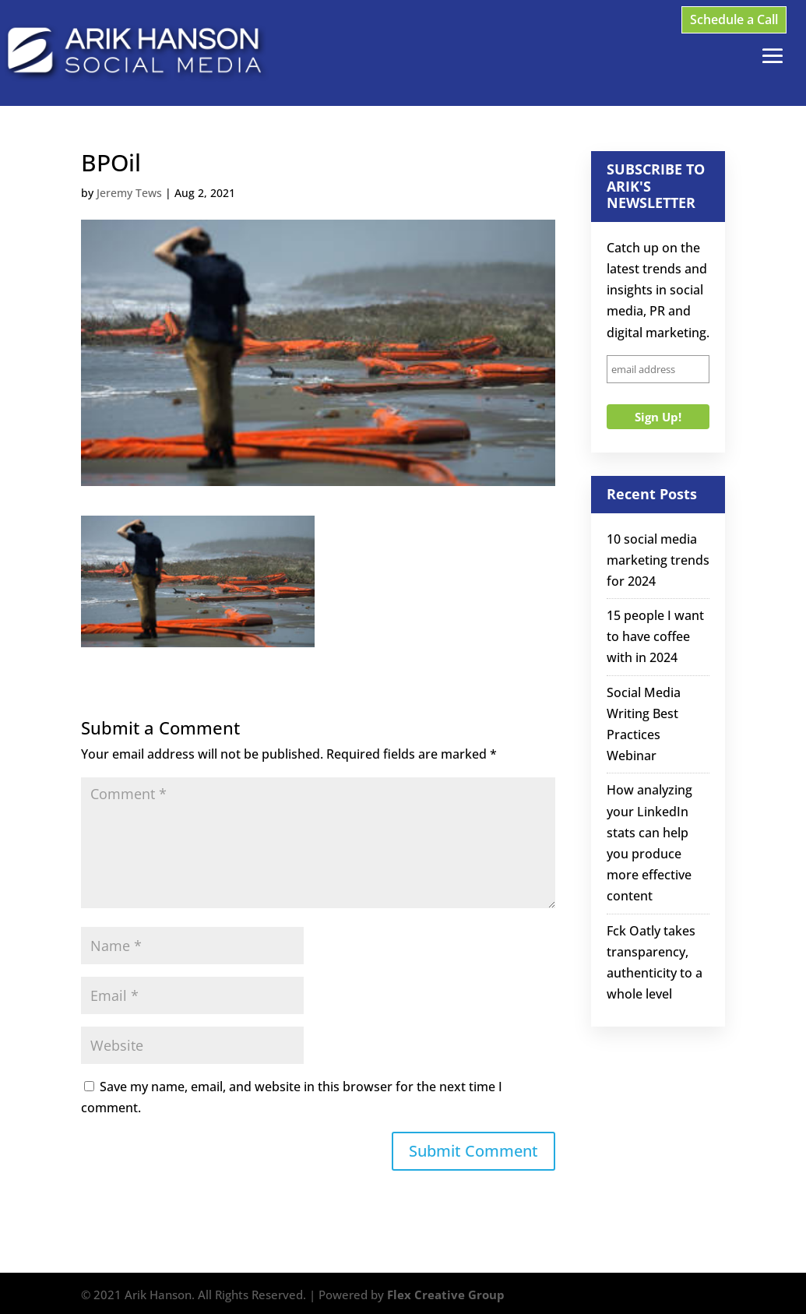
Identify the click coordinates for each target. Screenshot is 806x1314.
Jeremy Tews (129, 192)
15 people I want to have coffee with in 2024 (655, 636)
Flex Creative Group (446, 1294)
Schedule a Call (734, 19)
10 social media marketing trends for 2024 (658, 560)
